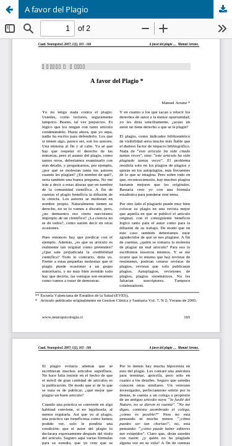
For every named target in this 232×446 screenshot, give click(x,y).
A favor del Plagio (56, 9)
